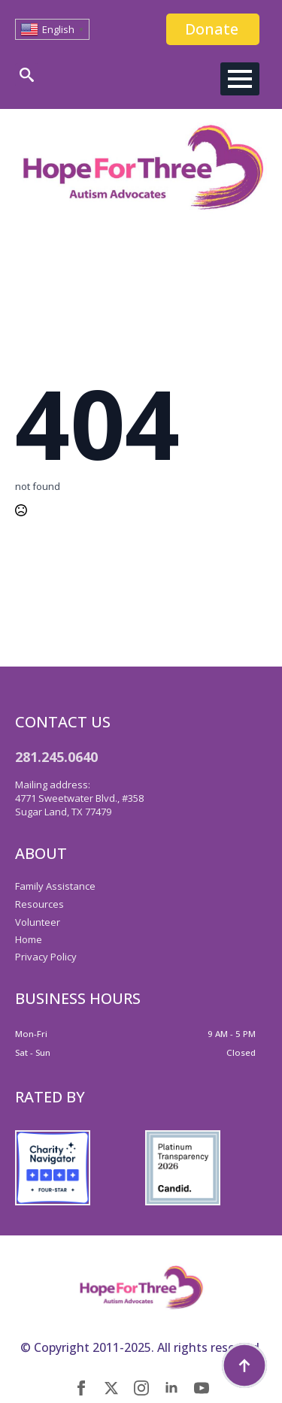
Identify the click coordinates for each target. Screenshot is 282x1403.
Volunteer (37, 922)
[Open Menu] (239, 78)
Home (28, 939)
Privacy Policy (46, 956)
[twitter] (111, 1387)
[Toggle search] (26, 74)
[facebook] (81, 1387)
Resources (39, 904)
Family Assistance (55, 886)
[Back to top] (244, 1365)
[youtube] (201, 1387)
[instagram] (141, 1387)
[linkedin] (171, 1387)
